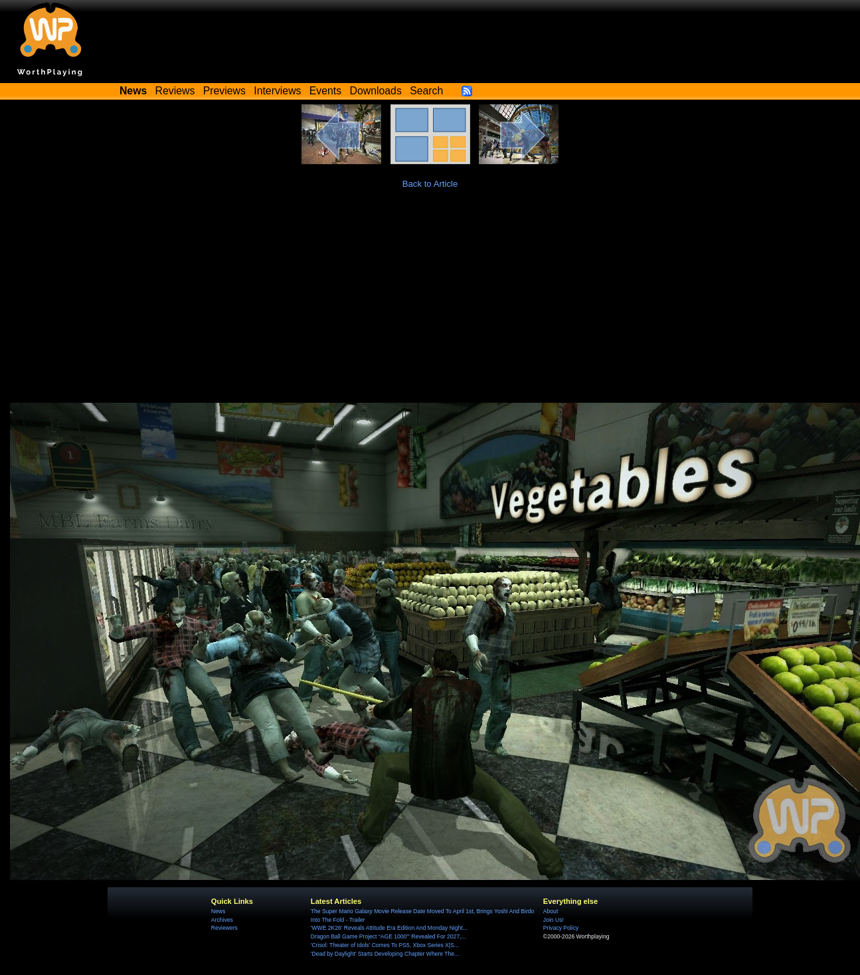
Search (426, 90)
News (218, 911)
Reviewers (224, 927)
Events (325, 90)
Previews (224, 90)
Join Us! (553, 920)
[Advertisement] (430, 303)
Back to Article (430, 184)
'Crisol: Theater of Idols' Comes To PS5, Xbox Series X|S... (385, 945)
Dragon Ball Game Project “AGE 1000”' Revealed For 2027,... (388, 936)
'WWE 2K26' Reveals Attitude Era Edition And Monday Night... (389, 927)
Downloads (376, 90)
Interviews (277, 90)
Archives (222, 920)
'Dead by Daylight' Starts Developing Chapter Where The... (385, 953)
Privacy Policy (560, 927)
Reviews (175, 90)
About (550, 911)
